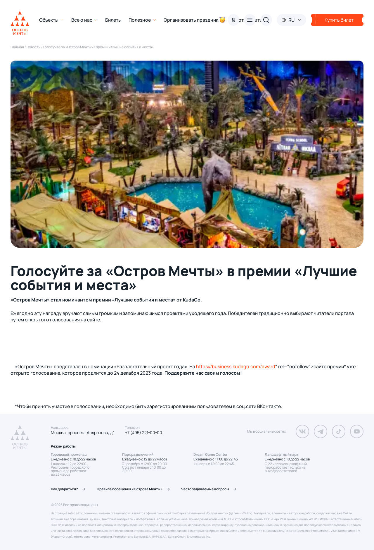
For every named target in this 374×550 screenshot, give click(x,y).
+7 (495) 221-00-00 (143, 433)
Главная (18, 46)
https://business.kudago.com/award (235, 366)
